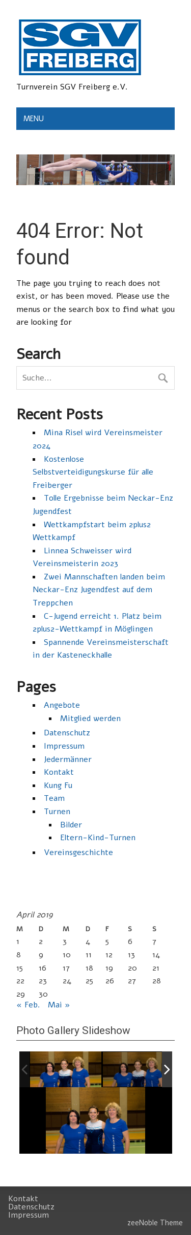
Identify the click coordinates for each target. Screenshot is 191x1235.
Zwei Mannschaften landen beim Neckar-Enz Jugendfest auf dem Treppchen (99, 590)
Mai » (59, 1005)
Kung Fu (58, 785)
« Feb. (28, 1005)
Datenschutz (67, 732)
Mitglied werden (90, 718)
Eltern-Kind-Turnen (97, 837)
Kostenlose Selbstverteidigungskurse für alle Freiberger (93, 472)
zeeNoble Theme (155, 1223)
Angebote (62, 705)
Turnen (57, 811)
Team (54, 798)
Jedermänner (68, 759)
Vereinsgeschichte (78, 852)
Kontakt (59, 772)
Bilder (71, 824)
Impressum (64, 746)
